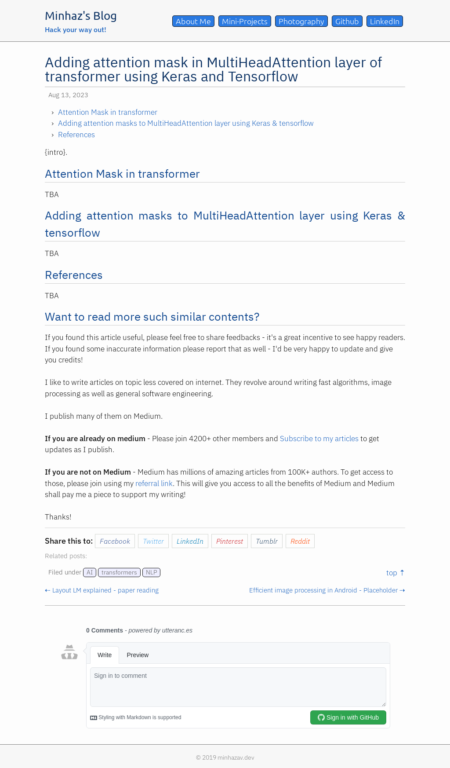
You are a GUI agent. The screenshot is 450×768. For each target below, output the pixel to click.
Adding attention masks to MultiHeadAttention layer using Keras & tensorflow (186, 123)
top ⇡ (395, 573)
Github (347, 21)
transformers (119, 572)
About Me (193, 21)
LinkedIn (384, 21)
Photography (301, 21)
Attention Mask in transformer (107, 112)
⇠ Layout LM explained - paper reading (102, 590)
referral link (154, 483)
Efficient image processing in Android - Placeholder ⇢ (327, 590)
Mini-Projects (245, 21)
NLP (151, 572)
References (76, 134)
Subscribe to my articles (319, 438)
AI (90, 572)
